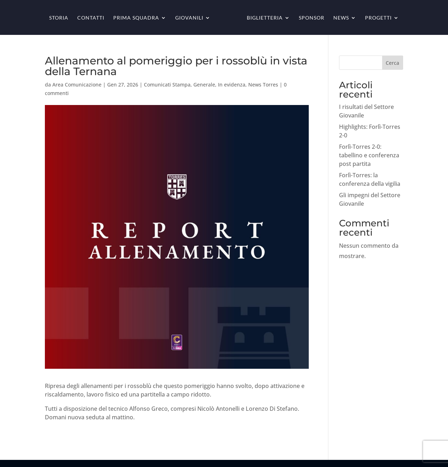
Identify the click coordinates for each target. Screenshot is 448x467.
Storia (58, 18)
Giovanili (189, 18)
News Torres (263, 84)
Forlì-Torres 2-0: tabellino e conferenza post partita (369, 155)
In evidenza (231, 84)
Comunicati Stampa (167, 84)
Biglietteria (265, 18)
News (341, 18)
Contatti (90, 18)
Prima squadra (136, 18)
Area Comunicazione (76, 84)
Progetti (378, 18)
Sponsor (311, 18)
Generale (204, 84)
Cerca (392, 62)
